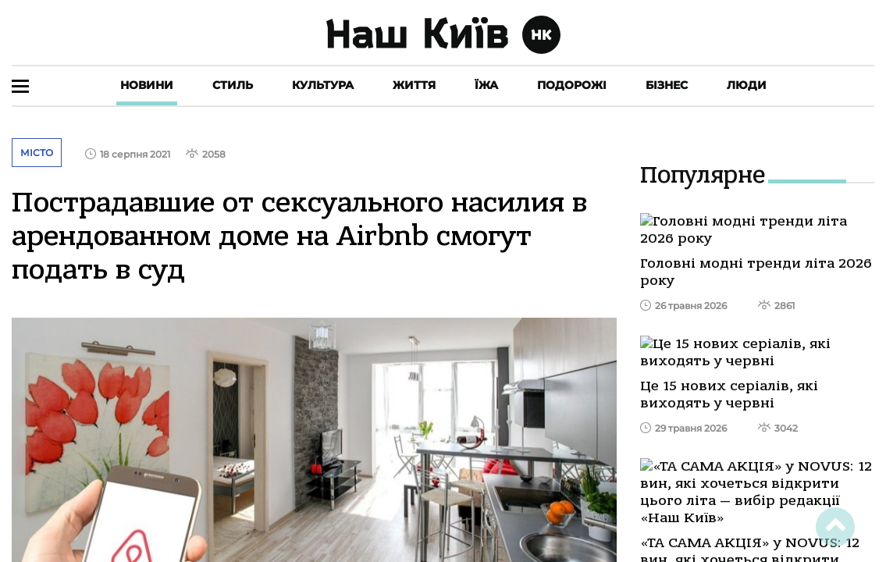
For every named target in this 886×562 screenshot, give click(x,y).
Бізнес (667, 85)
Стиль (232, 85)
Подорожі (572, 85)
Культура (323, 85)
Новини (146, 85)
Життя (414, 85)
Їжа (486, 85)
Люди (747, 85)
